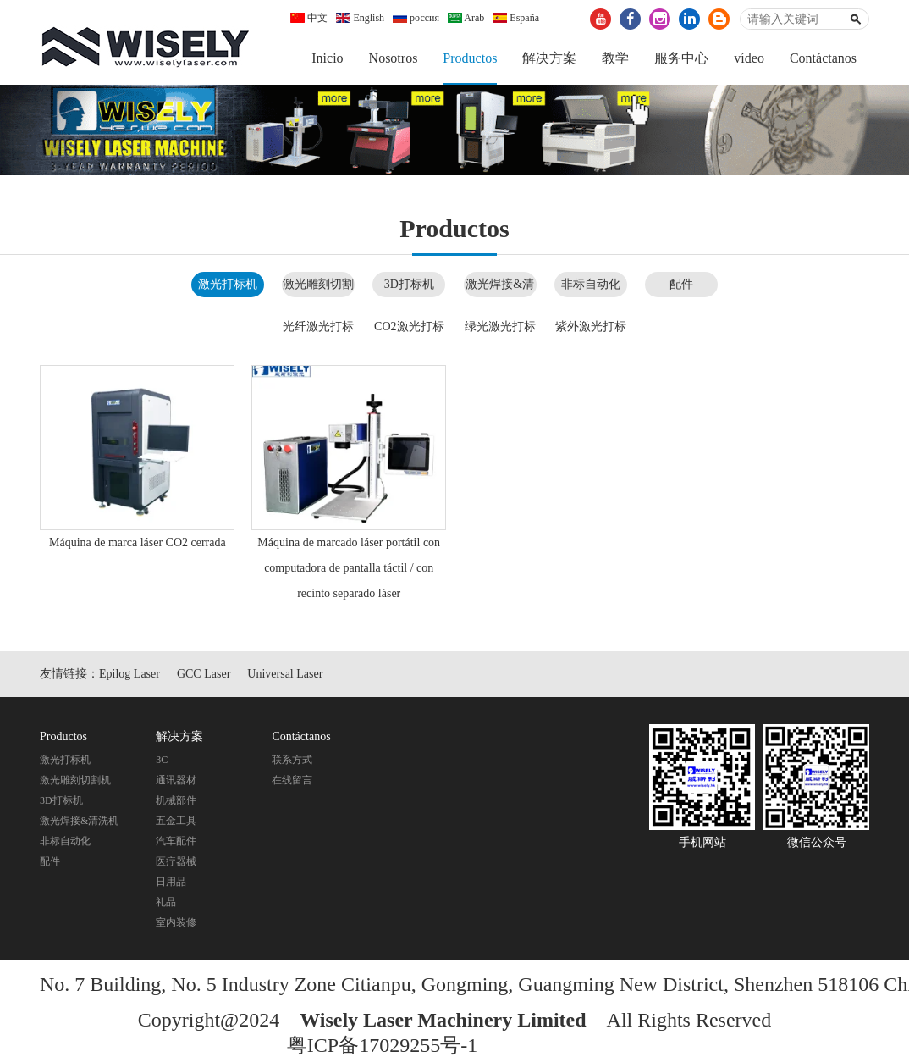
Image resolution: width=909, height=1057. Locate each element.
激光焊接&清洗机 (79, 821)
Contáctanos (823, 58)
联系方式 (292, 760)
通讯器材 (176, 780)
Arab (466, 18)
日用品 (171, 882)
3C (162, 760)
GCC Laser (203, 673)
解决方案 (549, 58)
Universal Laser (284, 673)
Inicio (327, 58)
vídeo (749, 58)
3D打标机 (409, 284)
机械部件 (176, 800)
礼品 (166, 902)
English (360, 18)
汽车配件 (176, 841)
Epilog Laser (129, 673)
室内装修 (176, 922)
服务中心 (681, 58)
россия (416, 18)
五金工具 (176, 821)
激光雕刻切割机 (75, 780)
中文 (309, 18)
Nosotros (393, 58)
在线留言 (292, 780)
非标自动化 (590, 284)
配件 (681, 284)
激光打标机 (227, 284)
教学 (615, 58)
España (516, 18)
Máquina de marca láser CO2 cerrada (137, 542)
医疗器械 (176, 861)
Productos (470, 58)
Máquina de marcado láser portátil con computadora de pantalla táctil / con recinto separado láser (348, 568)
